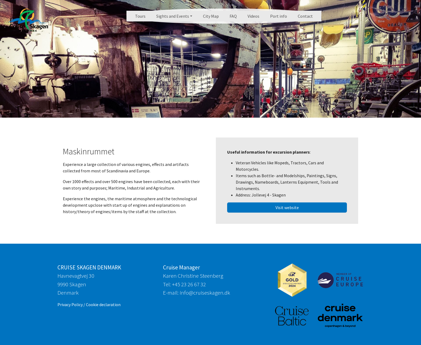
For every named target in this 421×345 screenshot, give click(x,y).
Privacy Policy (70, 304)
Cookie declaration (103, 304)
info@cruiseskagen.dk (205, 292)
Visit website (287, 207)
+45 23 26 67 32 (189, 284)
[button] (174, 16)
